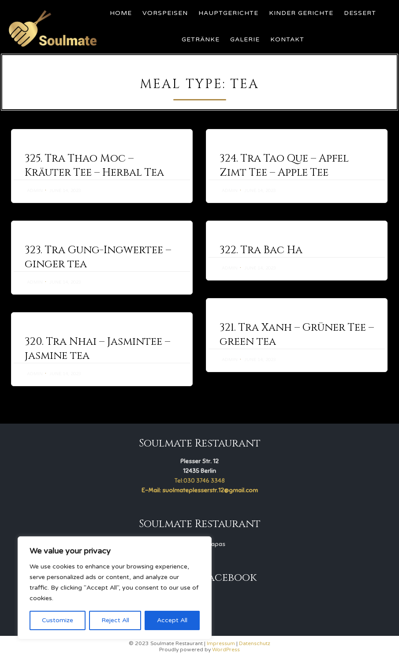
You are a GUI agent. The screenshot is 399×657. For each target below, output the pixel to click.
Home (121, 13)
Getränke (201, 39)
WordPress (226, 649)
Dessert (360, 13)
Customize (57, 620)
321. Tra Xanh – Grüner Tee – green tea (297, 335)
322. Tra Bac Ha (261, 250)
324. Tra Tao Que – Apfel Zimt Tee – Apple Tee (284, 165)
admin (35, 190)
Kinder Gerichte (301, 13)
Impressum (221, 643)
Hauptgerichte (228, 13)
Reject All (115, 620)
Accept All (172, 620)
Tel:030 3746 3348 (200, 480)
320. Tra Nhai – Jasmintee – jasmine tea (97, 349)
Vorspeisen (165, 13)
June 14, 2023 (65, 190)
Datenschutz (254, 643)
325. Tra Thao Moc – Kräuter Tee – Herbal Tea (94, 165)
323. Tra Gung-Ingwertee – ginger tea (98, 257)
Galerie (245, 39)
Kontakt (287, 39)
